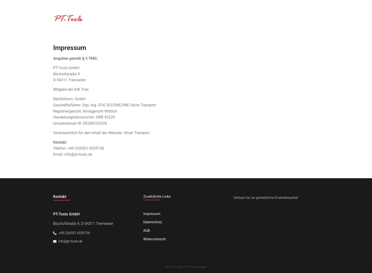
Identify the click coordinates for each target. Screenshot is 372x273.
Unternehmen (245, 18)
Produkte (280, 18)
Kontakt (310, 18)
